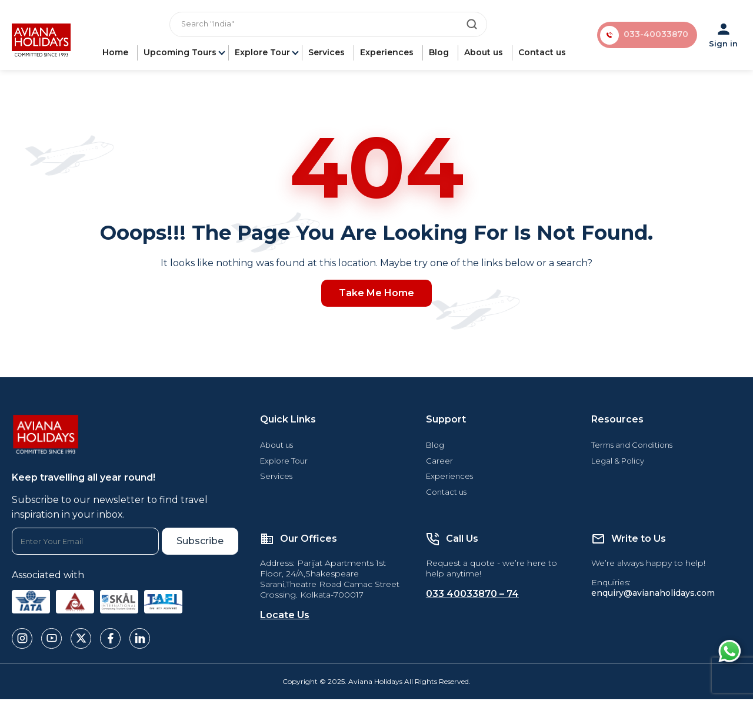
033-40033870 (655, 36)
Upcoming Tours (180, 54)
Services (327, 54)
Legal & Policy (617, 462)
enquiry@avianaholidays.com (653, 594)
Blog (439, 54)
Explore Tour (263, 54)
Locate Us (284, 616)
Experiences (387, 54)
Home (116, 54)
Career (439, 462)
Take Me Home (376, 294)
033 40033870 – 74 (472, 595)
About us (484, 54)
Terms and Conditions (631, 446)
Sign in (723, 36)
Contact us (543, 54)
